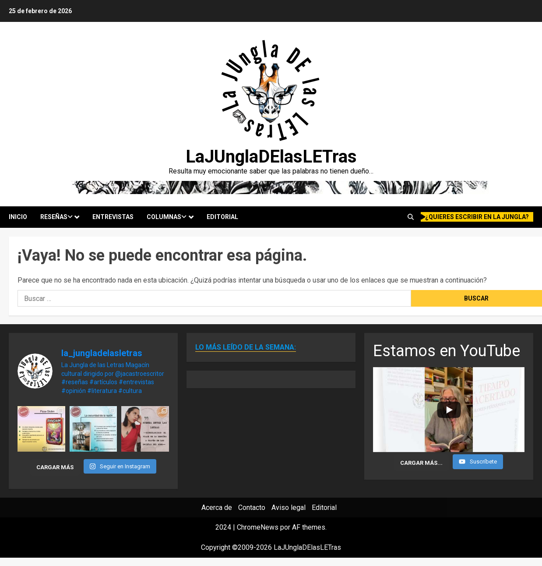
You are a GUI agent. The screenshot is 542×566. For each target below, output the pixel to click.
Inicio (18, 216)
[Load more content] (421, 462)
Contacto (251, 507)
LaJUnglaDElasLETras (271, 156)
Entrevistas (113, 216)
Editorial (222, 216)
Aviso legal (288, 507)
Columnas (167, 216)
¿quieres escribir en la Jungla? (475, 216)
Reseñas (56, 216)
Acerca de (216, 507)
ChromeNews (257, 527)
